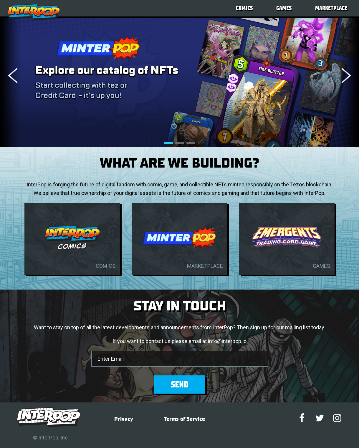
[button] (338, 75)
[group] (179, 82)
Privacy (123, 419)
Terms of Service (184, 419)
